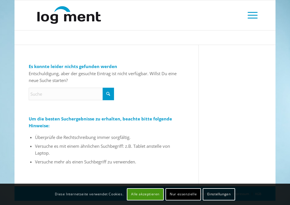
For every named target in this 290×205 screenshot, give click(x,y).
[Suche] (71, 94)
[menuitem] (252, 15)
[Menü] (252, 15)
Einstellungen (219, 194)
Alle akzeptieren (145, 194)
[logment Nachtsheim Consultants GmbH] (77, 15)
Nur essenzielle (183, 194)
